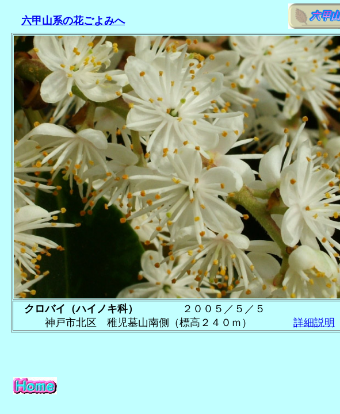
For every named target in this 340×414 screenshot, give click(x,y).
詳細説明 (314, 322)
